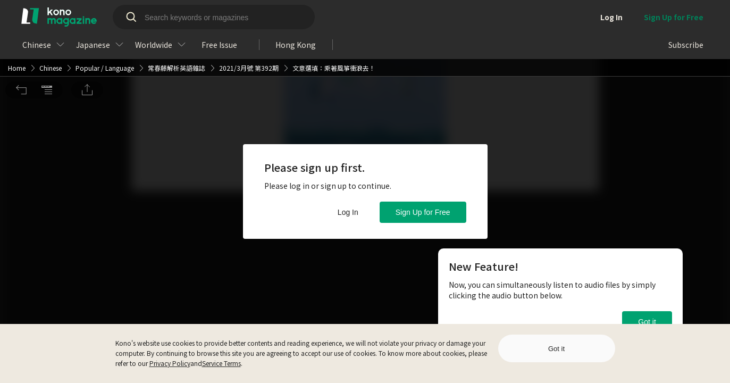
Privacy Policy (169, 363)
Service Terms (221, 363)
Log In (348, 212)
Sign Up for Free (423, 212)
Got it (647, 322)
